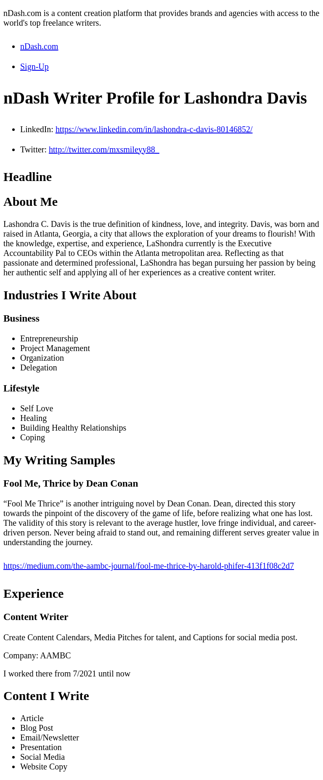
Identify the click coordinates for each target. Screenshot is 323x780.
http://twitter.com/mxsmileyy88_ (104, 149)
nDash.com (39, 46)
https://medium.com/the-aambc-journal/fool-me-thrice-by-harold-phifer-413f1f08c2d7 (148, 565)
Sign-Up (34, 66)
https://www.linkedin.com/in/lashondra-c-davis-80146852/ (154, 129)
